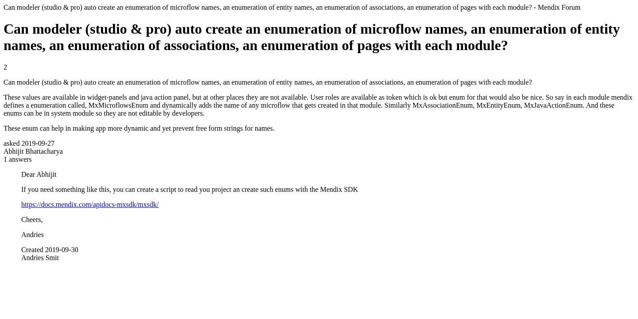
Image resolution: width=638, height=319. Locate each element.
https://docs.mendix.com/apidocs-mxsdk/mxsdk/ (90, 204)
